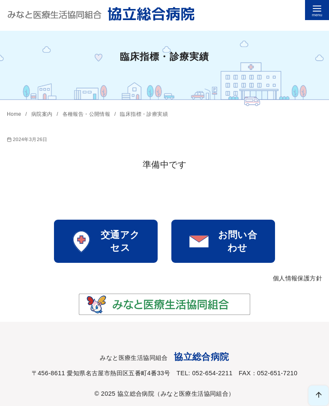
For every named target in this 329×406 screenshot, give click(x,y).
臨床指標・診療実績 (144, 114)
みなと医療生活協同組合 (194, 393)
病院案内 (42, 114)
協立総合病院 (135, 393)
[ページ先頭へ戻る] (318, 395)
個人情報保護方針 (297, 278)
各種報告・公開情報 (87, 114)
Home (15, 114)
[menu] (317, 10)
